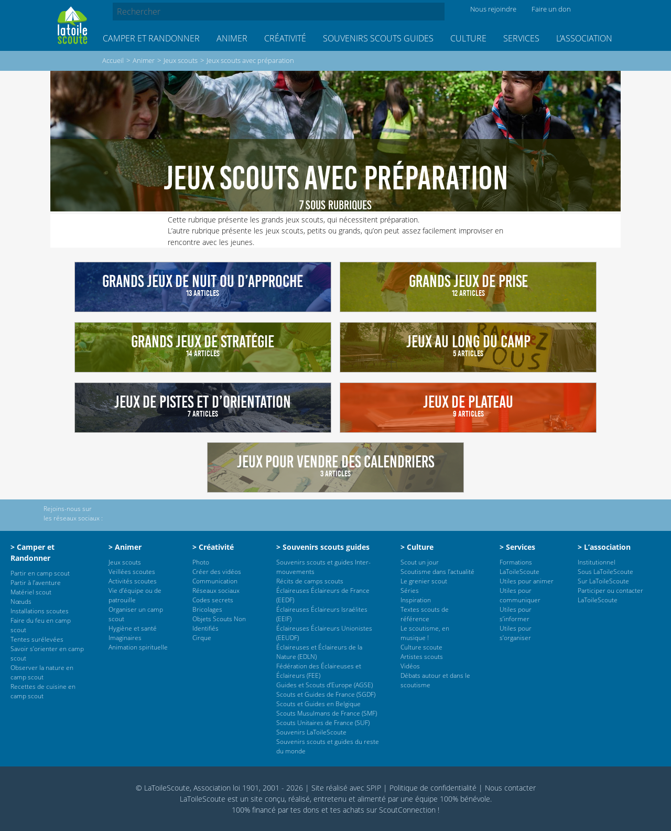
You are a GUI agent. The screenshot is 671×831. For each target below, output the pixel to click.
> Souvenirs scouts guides (323, 547)
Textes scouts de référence (425, 614)
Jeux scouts (181, 60)
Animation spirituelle (138, 647)
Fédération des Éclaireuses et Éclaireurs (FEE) (318, 671)
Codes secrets (212, 599)
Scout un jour (420, 562)
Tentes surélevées (36, 639)
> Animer (125, 547)
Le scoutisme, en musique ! (425, 633)
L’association (584, 38)
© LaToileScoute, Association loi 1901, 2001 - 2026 (219, 788)
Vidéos (410, 666)
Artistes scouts (422, 656)
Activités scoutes (133, 581)
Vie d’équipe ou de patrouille (135, 595)
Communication (214, 581)
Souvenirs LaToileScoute (311, 732)
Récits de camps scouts (309, 581)
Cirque (201, 637)
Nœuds (20, 601)
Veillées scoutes (132, 571)
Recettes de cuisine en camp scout (42, 691)
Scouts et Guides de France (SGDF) (325, 694)
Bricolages (207, 609)
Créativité (285, 38)
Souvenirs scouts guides (378, 38)
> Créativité (213, 547)
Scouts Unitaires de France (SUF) (323, 722)
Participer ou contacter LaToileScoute (610, 595)
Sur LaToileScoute (603, 581)
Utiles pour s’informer (516, 614)
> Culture (417, 547)
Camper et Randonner (151, 38)
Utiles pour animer (527, 581)
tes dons (304, 810)
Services (521, 38)
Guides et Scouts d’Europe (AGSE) (324, 684)
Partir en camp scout (40, 573)
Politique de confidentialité (433, 788)
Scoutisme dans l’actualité (437, 571)
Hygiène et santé (133, 628)
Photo (200, 562)
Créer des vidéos (216, 571)
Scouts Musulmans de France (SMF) (326, 713)
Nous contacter (510, 788)
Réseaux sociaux (216, 590)
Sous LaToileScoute (605, 571)
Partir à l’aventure (35, 582)
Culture (468, 38)
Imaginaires (125, 637)
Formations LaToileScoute (519, 567)
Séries (410, 590)
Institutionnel (596, 562)
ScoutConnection (407, 810)
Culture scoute (421, 647)
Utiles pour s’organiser (516, 633)
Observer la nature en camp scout (41, 672)
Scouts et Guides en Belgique (318, 703)
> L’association (604, 547)
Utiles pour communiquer (520, 595)
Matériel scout (30, 592)
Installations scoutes (39, 610)
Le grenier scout (424, 581)
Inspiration (416, 599)
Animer (232, 38)
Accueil (113, 60)
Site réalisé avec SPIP (346, 788)
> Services (517, 547)
